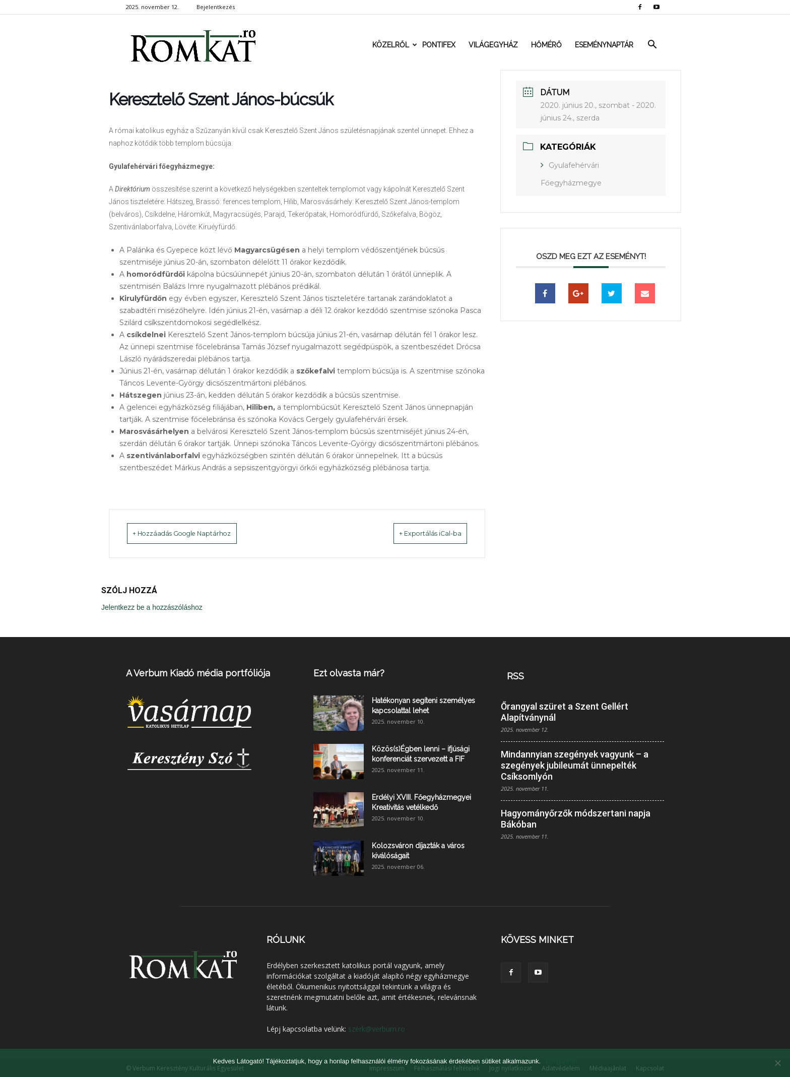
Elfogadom (561, 1061)
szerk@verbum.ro (376, 1028)
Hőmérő (546, 45)
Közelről (394, 45)
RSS (515, 675)
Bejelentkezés (215, 7)
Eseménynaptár (604, 45)
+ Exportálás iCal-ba (417, 533)
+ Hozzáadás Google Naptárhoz (196, 533)
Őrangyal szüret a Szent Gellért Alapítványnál (564, 711)
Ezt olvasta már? (348, 672)
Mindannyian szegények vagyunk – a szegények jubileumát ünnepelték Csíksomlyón (574, 764)
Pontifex (438, 45)
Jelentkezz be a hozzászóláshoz (152, 607)
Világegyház (493, 45)
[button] (652, 45)
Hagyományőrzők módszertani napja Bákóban (575, 818)
